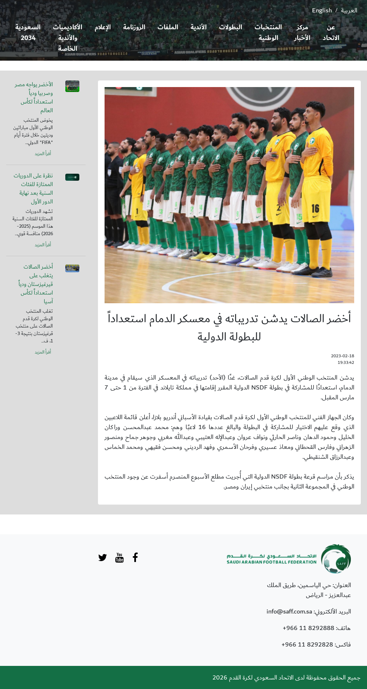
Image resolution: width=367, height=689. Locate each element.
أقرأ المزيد (43, 154)
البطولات (230, 27)
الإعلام (103, 27)
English (322, 10)
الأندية (199, 27)
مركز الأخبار (302, 32)
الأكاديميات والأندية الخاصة (67, 38)
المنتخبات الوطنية (268, 32)
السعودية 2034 (28, 32)
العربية (349, 10)
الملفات (167, 27)
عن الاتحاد (331, 32)
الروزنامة (134, 27)
